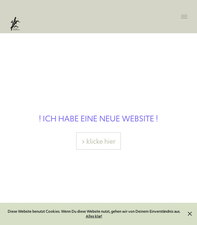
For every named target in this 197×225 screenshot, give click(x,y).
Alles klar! (94, 216)
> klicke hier (98, 141)
